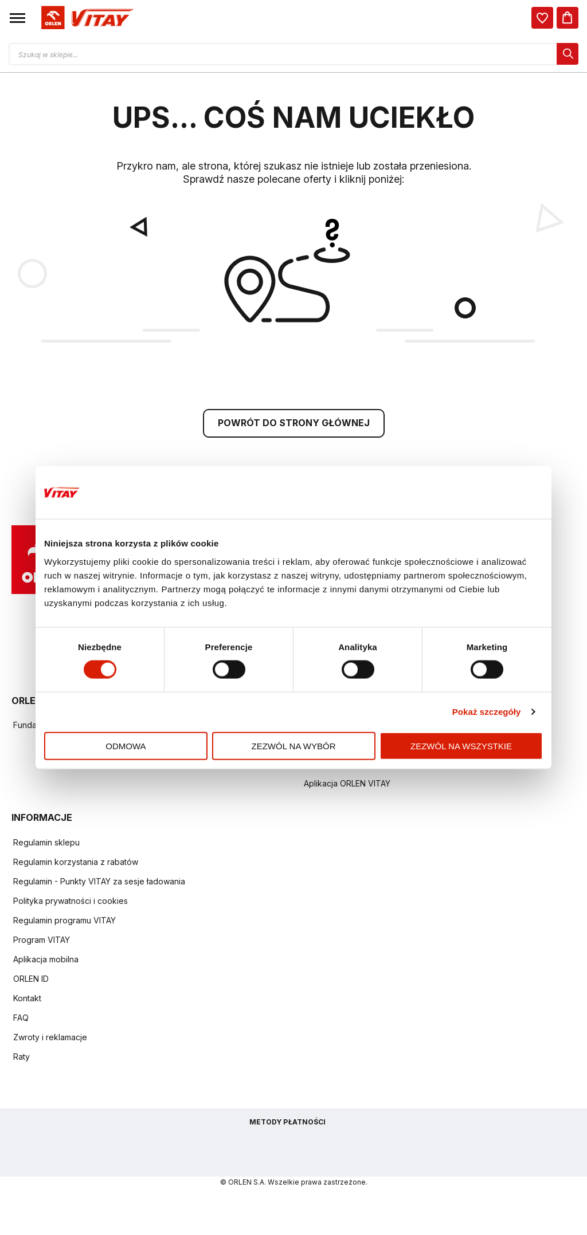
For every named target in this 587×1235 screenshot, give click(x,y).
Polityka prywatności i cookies (70, 902)
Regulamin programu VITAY (64, 922)
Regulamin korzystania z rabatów (75, 863)
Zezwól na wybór (294, 745)
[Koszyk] (567, 18)
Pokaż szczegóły (486, 712)
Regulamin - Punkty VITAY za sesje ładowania (99, 883)
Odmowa (125, 745)
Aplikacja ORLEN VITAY (347, 785)
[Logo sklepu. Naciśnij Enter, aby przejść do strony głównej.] (85, 18)
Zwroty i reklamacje (50, 1039)
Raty (21, 1058)
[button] (17, 18)
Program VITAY (41, 941)
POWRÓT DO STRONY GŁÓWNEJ (294, 424)
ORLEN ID (31, 980)
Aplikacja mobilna (46, 961)
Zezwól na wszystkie (461, 745)
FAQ (21, 1019)
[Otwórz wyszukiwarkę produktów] (293, 54)
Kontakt (27, 1000)
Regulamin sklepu (46, 844)
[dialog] (542, 18)
